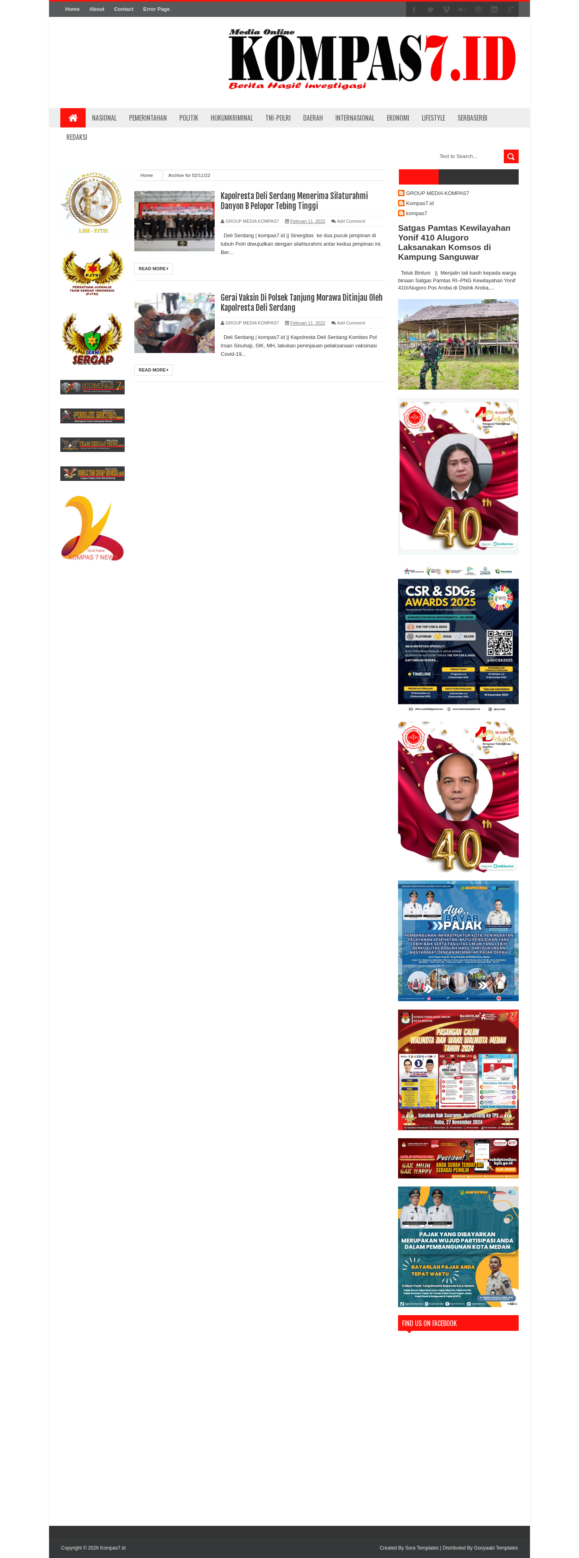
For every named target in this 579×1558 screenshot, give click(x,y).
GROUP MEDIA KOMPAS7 (437, 193)
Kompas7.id (420, 203)
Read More (153, 268)
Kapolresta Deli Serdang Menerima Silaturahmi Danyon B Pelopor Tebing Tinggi (294, 201)
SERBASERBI (472, 118)
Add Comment (351, 221)
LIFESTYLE (433, 118)
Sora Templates (422, 1548)
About (97, 9)
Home (72, 9)
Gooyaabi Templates (496, 1548)
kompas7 (416, 213)
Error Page (156, 9)
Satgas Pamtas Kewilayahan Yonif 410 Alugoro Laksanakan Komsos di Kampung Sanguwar (454, 242)
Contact (123, 9)
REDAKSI (76, 137)
